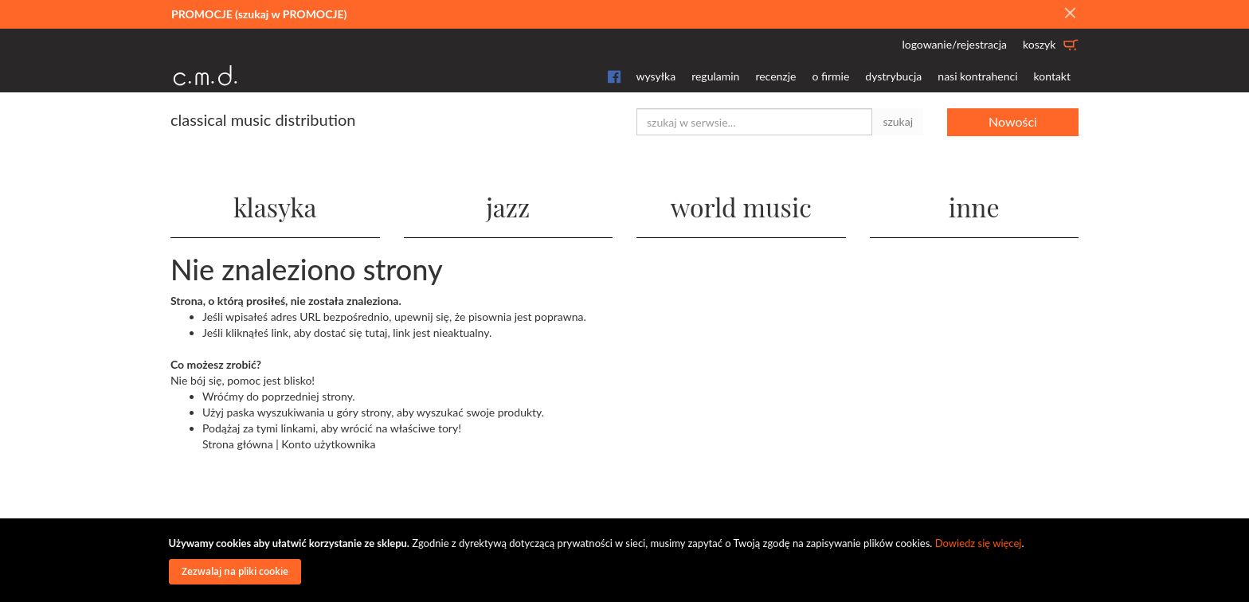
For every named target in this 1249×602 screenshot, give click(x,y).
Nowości (1013, 121)
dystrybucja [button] (893, 76)
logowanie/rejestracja (954, 44)
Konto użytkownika (328, 444)
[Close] (1070, 13)
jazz (508, 207)
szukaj (898, 121)
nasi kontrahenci (977, 76)
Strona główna (237, 444)
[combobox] (754, 121)
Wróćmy (223, 396)
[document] (627, 560)
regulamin (715, 76)
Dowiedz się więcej (978, 543)
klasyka (275, 207)
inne (974, 207)
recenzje (775, 76)
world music (741, 207)
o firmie (830, 76)
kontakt (1052, 76)
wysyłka (656, 76)
